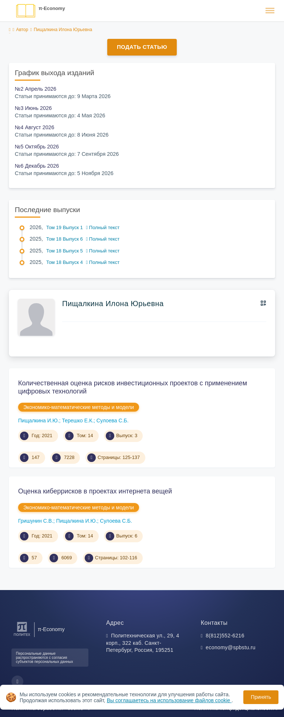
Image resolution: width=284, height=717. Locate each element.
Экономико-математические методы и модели (78, 407)
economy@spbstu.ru (231, 647)
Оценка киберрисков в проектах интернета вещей (95, 491)
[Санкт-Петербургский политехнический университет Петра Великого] (22, 636)
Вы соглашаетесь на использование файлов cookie (169, 700)
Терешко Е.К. (78, 420)
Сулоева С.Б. (113, 420)
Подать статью (142, 47)
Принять (261, 697)
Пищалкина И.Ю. (38, 420)
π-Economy (51, 8)
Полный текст (103, 227)
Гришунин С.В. (35, 521)
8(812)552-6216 (225, 636)
